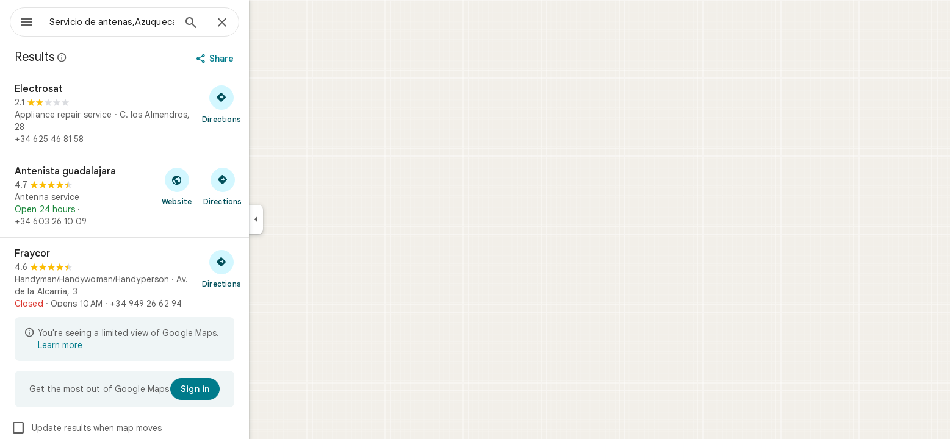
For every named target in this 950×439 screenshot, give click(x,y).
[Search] (235, 24)
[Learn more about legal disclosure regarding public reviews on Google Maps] (106, 57)
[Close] (266, 23)
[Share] (260, 58)
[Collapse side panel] (300, 219)
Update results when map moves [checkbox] (130, 428)
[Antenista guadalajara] (168, 196)
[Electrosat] (168, 114)
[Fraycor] (168, 278)
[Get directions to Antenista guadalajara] (266, 186)
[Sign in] (239, 389)
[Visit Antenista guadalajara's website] (220, 186)
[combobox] (143, 22)
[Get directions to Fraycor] (265, 268)
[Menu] (22, 21)
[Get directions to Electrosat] (265, 103)
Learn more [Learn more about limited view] (104, 345)
